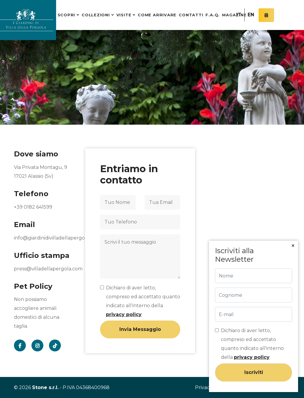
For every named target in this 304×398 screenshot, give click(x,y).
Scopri (66, 14)
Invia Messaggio (140, 329)
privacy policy (124, 314)
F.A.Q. (212, 14)
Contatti (191, 14)
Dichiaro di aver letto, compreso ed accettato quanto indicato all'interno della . (143, 301)
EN (251, 15)
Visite (124, 14)
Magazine (234, 14)
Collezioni (96, 14)
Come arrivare (157, 14)
